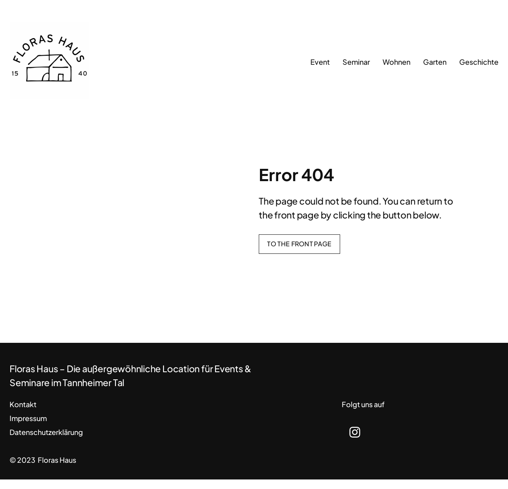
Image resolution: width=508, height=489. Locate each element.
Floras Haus (57, 459)
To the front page (299, 244)
